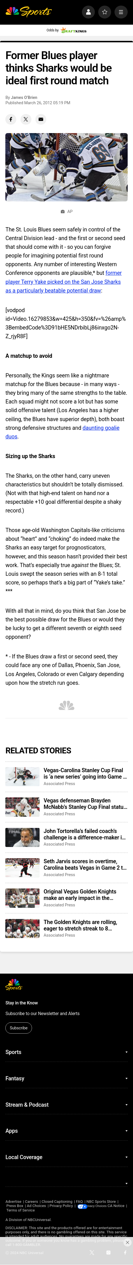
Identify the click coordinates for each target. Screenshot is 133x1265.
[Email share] (40, 119)
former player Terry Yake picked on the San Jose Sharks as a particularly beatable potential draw (63, 282)
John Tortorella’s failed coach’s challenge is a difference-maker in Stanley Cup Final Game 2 (84, 834)
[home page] (28, 12)
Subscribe (18, 1027)
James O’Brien (24, 97)
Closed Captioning (57, 1201)
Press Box (14, 1206)
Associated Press (59, 783)
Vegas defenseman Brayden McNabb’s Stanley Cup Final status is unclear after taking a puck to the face (85, 803)
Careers (31, 1201)
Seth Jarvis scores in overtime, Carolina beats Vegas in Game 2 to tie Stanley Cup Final (85, 864)
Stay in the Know (21, 1003)
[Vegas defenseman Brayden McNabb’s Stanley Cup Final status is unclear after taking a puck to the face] (22, 806)
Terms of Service (40, 1210)
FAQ (79, 1201)
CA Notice (13, 1210)
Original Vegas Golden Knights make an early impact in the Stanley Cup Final (80, 894)
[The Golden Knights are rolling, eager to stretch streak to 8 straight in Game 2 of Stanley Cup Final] (22, 928)
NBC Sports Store (101, 1201)
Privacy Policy (61, 1206)
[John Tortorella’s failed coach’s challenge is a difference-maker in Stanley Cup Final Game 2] (22, 837)
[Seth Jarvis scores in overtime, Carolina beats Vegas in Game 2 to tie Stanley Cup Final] (22, 867)
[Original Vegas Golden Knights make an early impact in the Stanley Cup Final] (22, 897)
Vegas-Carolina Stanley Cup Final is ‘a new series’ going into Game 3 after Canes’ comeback (85, 773)
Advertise (13, 1201)
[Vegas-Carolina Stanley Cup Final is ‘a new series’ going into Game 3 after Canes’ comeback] (22, 776)
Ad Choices (36, 1206)
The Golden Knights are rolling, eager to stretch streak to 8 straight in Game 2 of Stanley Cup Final (84, 925)
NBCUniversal (39, 1220)
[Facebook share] (10, 119)
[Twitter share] (25, 119)
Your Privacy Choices (106, 1206)
